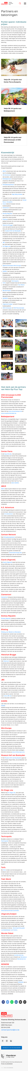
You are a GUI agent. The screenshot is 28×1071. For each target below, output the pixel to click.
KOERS (5, 271)
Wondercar (24, 957)
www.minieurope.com (18, 752)
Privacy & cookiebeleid (7, 1063)
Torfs (4, 283)
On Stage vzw (6, 246)
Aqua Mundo (8, 454)
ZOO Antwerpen (7, 308)
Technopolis (15, 281)
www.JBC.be (7, 696)
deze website (15, 483)
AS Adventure (6, 175)
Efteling (5, 219)
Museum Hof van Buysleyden (13, 758)
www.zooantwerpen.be (15, 411)
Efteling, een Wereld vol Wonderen (11, 632)
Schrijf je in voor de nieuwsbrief (11, 1047)
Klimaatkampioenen (8, 184)
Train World (21, 285)
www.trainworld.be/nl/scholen (10, 910)
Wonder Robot (7, 290)
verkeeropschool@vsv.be (10, 1030)
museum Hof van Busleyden (13, 231)
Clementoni (6, 207)
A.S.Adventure (8, 514)
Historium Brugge (8, 225)
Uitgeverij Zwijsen (8, 304)
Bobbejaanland (7, 179)
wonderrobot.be (18, 955)
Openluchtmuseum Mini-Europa (12, 265)
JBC (4, 242)
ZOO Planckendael (19, 308)
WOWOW (5, 298)
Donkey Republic (7, 213)
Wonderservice (21, 959)
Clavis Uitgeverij (7, 562)
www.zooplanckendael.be (8, 413)
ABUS (4, 171)
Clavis (4, 204)
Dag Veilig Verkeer (17, 194)
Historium (6, 661)
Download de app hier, (15, 552)
